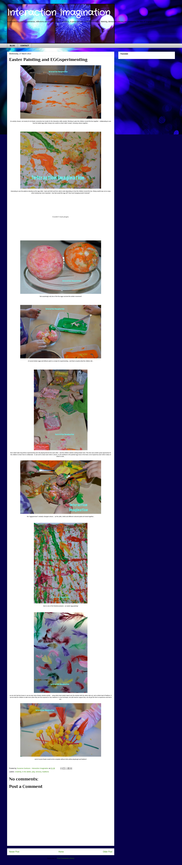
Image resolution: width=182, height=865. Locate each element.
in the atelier (26, 772)
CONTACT (24, 46)
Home (61, 852)
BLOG (12, 46)
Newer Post (14, 852)
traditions (45, 772)
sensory (38, 772)
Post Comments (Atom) (65, 858)
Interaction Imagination (58, 13)
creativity (18, 772)
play (33, 772)
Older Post (107, 852)
